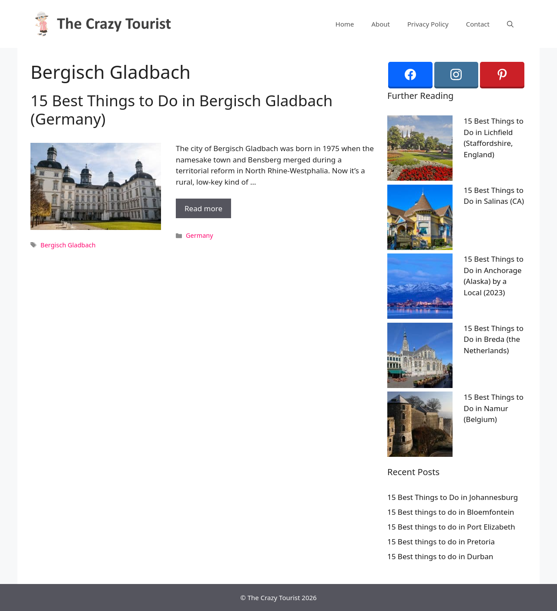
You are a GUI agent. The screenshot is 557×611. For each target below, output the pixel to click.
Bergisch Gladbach (68, 245)
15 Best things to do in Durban (440, 556)
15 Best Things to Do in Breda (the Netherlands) (494, 339)
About (380, 24)
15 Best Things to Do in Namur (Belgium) (494, 408)
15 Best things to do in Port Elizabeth (451, 527)
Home (345, 24)
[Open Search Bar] (510, 24)
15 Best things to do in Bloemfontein (450, 512)
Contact (478, 24)
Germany (199, 235)
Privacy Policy (428, 24)
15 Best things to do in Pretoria (441, 542)
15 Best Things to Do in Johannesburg (452, 497)
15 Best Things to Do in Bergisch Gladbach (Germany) (181, 109)
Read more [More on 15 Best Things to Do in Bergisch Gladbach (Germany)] (203, 208)
